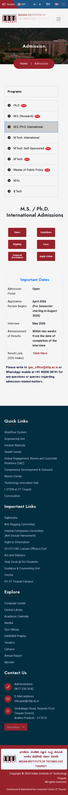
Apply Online (46, 256)
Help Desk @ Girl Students (21, 562)
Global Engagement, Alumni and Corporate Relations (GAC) (30, 461)
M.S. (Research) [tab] (24, 116)
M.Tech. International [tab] (23, 137)
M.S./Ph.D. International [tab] (25, 127)
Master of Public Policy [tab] (29, 170)
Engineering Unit (14, 439)
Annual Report (13, 655)
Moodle (9, 662)
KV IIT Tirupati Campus (18, 581)
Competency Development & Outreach (28, 469)
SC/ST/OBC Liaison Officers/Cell (25, 548)
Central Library (13, 610)
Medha (8, 623)
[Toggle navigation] (58, 19)
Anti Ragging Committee (19, 524)
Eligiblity (17, 244)
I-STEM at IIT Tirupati (17, 489)
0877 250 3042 (24, 689)
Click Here (40, 353)
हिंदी (48, 4)
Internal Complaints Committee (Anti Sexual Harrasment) (24, 533)
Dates (17, 232)
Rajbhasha (10, 518)
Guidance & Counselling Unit (22, 568)
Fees (46, 244)
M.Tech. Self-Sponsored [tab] (29, 148)
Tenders (8, 4)
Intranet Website (14, 445)
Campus (9, 649)
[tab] (31, 91)
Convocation (12, 496)
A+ (34, 4)
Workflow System (15, 432)
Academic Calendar (16, 616)
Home (24, 63)
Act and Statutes (14, 555)
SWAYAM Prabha (15, 636)
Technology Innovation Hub (21, 483)
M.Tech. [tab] (19, 159)
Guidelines (46, 232)
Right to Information (16, 542)
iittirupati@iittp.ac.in (26, 701)
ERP (22, 4)
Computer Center (15, 603)
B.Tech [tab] (15, 191)
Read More (15, 727)
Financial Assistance (17, 256)
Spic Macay (11, 629)
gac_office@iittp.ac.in (43, 367)
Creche (8, 575)
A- (40, 4)
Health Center (13, 452)
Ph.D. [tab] (17, 106)
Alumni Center (13, 476)
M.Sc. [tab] (14, 180)
